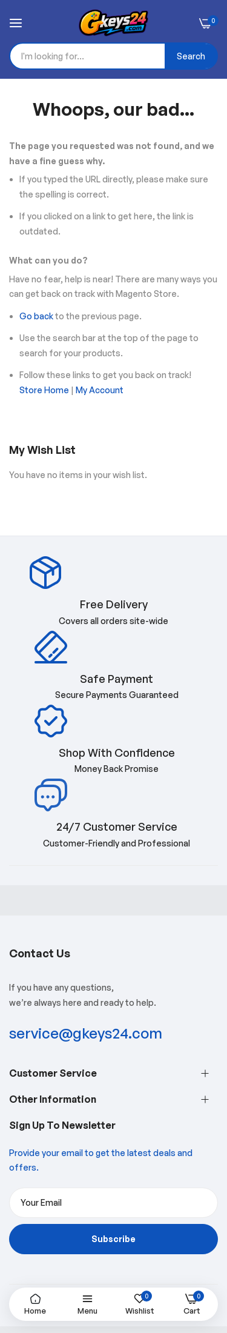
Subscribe (113, 1239)
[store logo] (113, 22)
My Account (99, 390)
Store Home (44, 390)
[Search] (191, 56)
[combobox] (113, 56)
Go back (36, 316)
